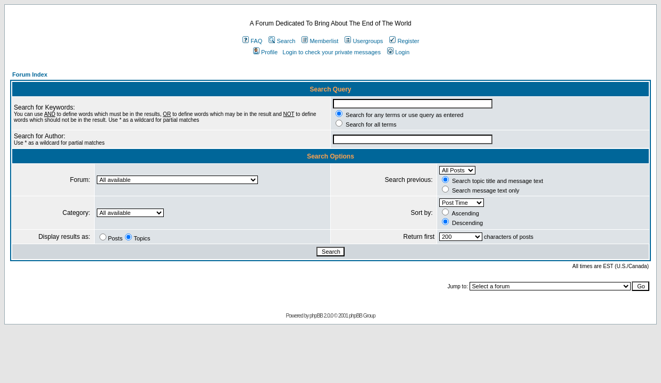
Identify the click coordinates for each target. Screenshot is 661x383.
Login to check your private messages (331, 52)
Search (282, 41)
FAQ (252, 41)
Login (398, 52)
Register (404, 41)
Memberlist (320, 41)
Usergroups (364, 41)
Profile (265, 52)
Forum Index (29, 74)
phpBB (316, 316)
